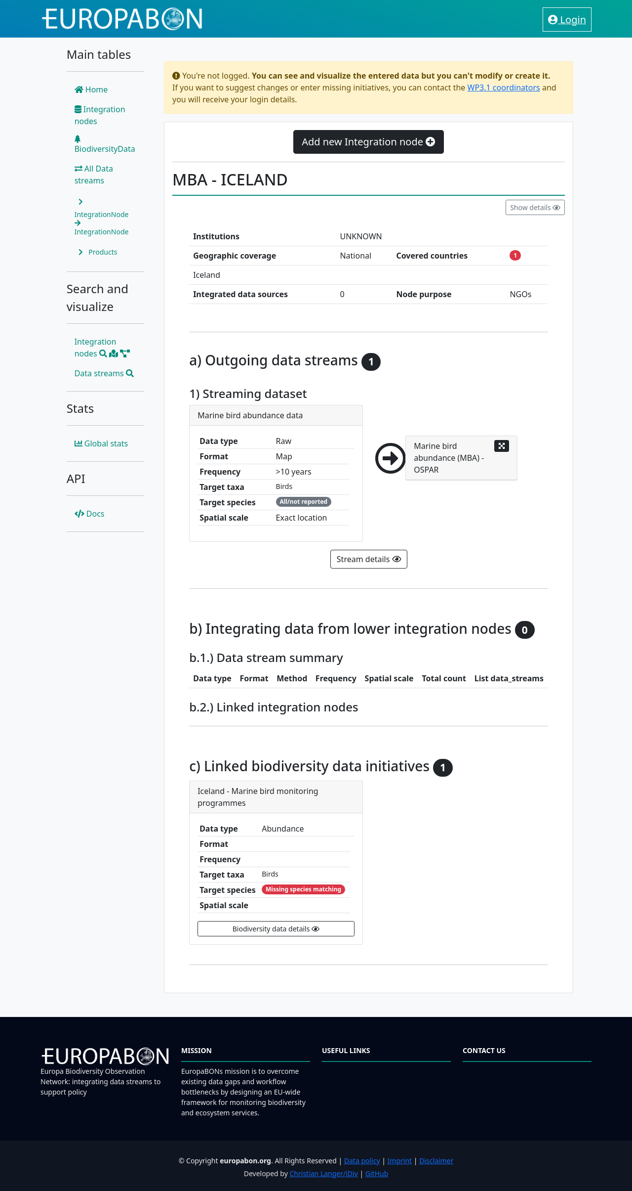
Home (91, 89)
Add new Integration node (368, 141)
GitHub (377, 1173)
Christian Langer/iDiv (323, 1173)
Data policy (362, 1160)
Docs (90, 513)
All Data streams (94, 174)
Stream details (369, 559)
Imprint (400, 1160)
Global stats (101, 443)
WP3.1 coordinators (504, 87)
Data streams (104, 373)
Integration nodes (100, 115)
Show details (535, 207)
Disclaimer (436, 1160)
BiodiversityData (105, 144)
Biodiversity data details (276, 928)
